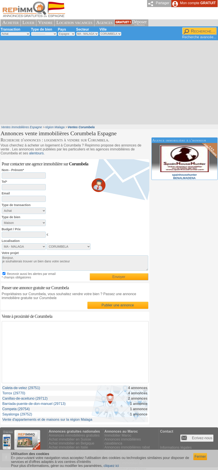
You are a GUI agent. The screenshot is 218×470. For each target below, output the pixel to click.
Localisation (11, 241)
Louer (28, 22)
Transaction (10, 29)
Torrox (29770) (13, 393)
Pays (62, 29)
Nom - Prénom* (13, 170)
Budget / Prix (11, 229)
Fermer (200, 456)
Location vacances (74, 22)
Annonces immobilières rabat (127, 447)
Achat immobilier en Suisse (70, 439)
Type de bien (41, 29)
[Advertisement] (42, 82)
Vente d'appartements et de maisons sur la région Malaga (47, 419)
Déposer (139, 22)
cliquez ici (111, 466)
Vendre (45, 22)
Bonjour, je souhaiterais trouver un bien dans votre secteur (75, 263)
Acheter (10, 22)
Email (6, 193)
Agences (104, 22)
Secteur (82, 29)
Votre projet (10, 253)
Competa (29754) (16, 409)
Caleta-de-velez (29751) (21, 388)
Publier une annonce (118, 305)
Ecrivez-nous (202, 438)
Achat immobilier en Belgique (71, 443)
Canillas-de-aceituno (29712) (25, 398)
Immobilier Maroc (117, 435)
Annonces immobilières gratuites (74, 435)
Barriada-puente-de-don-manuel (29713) (34, 404)
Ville (103, 29)
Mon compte (198, 3)
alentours (36, 153)
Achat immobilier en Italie (68, 447)
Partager (162, 3)
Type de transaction (16, 205)
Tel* (4, 181)
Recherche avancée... (199, 37)
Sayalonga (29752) (17, 414)
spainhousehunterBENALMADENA (184, 175)
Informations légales (176, 447)
